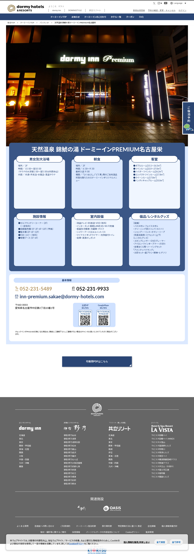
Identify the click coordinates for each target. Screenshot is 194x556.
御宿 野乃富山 (70, 449)
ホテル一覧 (116, 17)
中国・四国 (24, 459)
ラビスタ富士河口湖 (160, 469)
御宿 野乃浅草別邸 (72, 442)
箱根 (110, 449)
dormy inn (56, 10)
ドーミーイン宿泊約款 (86, 526)
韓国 (21, 466)
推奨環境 (150, 532)
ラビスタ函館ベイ (159, 435)
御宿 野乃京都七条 (72, 466)
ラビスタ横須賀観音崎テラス (164, 459)
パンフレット (44, 23)
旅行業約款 (107, 526)
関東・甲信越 (25, 445)
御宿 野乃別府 (70, 480)
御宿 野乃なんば (71, 459)
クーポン (130, 17)
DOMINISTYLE (75, 10)
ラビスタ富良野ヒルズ (161, 445)
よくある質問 (22, 526)
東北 (21, 438)
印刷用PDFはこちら (97, 361)
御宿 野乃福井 (70, 455)
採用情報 (76, 532)
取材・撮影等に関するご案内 (53, 532)
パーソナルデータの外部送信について (103, 532)
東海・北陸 (24, 449)
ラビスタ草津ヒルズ (160, 452)
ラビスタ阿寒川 (158, 449)
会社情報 (152, 526)
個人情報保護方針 (169, 526)
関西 (21, 452)
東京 (21, 442)
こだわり (95, 17)
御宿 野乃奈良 (70, 469)
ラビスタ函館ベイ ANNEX (162, 438)
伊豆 (110, 452)
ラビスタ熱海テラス (160, 462)
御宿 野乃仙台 (70, 435)
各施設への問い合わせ (44, 526)
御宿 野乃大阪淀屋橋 (73, 462)
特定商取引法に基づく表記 (130, 526)
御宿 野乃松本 (70, 445)
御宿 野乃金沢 (70, 452)
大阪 (21, 455)
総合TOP (11, 23)
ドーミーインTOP (59, 17)
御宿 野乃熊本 (70, 483)
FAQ (141, 17)
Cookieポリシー (133, 532)
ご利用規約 (65, 526)
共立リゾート (95, 10)
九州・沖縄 (24, 462)
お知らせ (76, 17)
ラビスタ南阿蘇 (158, 473)
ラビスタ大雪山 (158, 442)
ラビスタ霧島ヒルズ (160, 476)
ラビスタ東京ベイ (159, 455)
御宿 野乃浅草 (70, 438)
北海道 (22, 435)
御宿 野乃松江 (70, 473)
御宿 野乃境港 (70, 476)
